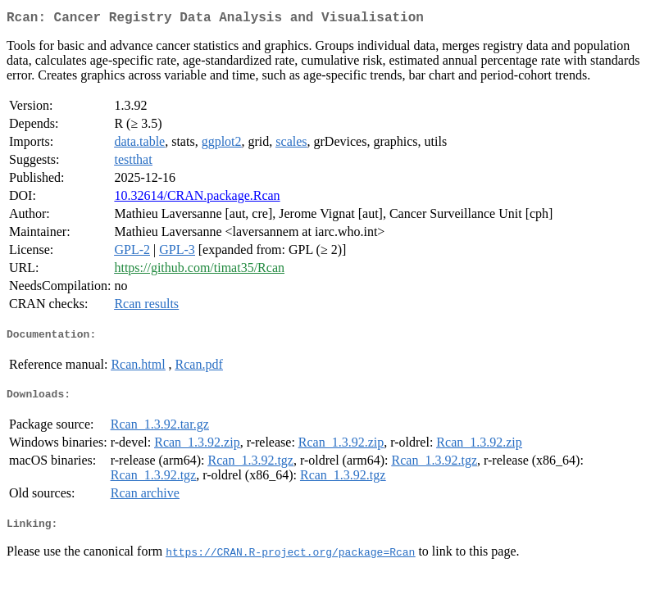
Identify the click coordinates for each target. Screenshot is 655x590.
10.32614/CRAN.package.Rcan (197, 199)
